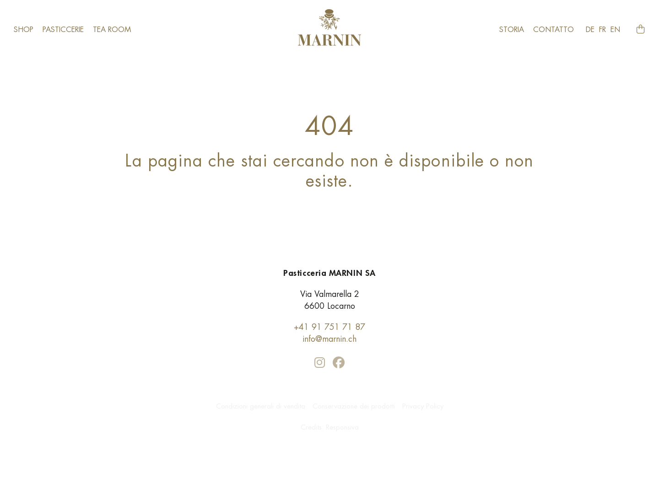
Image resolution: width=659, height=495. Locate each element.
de (590, 29)
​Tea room (112, 29)
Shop (23, 29)
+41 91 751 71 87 (329, 327)
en (615, 29)
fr (602, 29)
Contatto (553, 29)
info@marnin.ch (329, 339)
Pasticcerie (63, 29)
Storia (511, 29)
